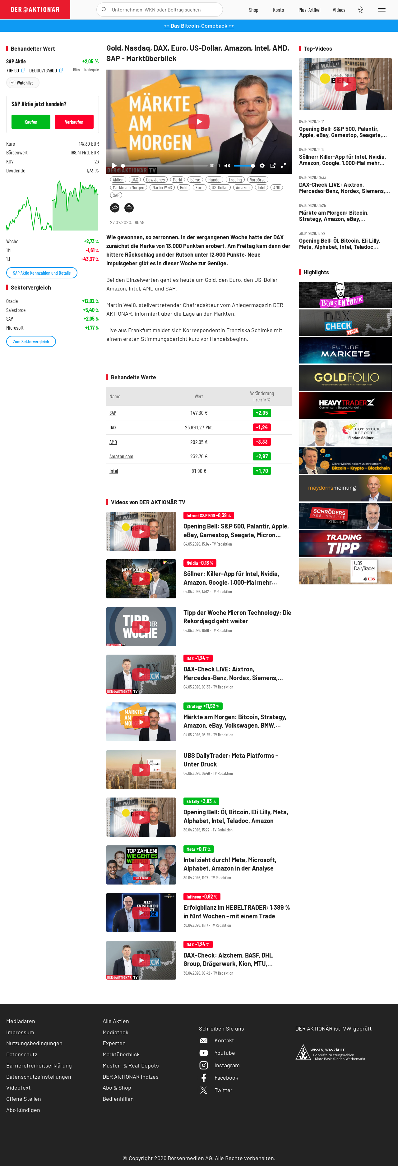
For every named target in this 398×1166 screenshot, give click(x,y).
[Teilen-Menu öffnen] (114, 208)
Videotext (18, 1087)
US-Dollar (220, 187)
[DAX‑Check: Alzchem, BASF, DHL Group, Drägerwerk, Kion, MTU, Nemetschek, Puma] (199, 961)
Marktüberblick (121, 1054)
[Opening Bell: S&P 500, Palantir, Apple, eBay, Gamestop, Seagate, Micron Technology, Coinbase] (199, 532)
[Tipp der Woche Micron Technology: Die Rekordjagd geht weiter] (199, 627)
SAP (116, 195)
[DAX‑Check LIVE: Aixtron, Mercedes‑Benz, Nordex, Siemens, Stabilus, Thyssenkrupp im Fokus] (199, 675)
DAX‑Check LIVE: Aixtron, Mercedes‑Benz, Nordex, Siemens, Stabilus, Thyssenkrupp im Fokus (342, 187)
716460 (15, 69)
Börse (195, 179)
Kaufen (31, 122)
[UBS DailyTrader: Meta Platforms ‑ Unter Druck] (199, 770)
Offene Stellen (23, 1098)
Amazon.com (121, 456)
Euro (200, 187)
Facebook (218, 1077)
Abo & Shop (117, 1087)
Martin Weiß (162, 187)
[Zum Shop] (254, 9)
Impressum (20, 1032)
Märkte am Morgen (128, 187)
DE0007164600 (46, 69)
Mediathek (115, 1032)
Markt (177, 179)
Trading (235, 179)
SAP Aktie (16, 61)
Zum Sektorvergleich (31, 341)
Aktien (118, 179)
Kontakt (216, 1040)
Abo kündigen (23, 1109)
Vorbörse (258, 179)
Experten (114, 1043)
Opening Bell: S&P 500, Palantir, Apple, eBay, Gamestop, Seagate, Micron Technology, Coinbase (340, 132)
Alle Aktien (116, 1020)
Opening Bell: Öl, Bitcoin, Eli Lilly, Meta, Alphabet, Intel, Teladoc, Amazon (339, 243)
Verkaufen (74, 122)
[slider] (164, 166)
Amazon (243, 187)
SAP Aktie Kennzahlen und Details (42, 273)
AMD (276, 187)
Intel (261, 187)
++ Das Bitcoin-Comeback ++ (199, 25)
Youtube (217, 1052)
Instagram (219, 1065)
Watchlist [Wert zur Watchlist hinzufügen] (25, 82)
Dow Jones (155, 179)
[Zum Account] (278, 9)
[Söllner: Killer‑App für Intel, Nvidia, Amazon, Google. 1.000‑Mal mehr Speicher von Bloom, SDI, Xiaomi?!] (199, 579)
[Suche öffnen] (104, 9)
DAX (135, 179)
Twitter (216, 1089)
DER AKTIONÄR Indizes (131, 1076)
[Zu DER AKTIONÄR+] (309, 9)
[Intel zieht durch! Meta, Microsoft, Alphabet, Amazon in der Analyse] (199, 865)
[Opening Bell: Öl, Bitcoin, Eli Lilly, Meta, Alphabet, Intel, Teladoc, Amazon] (199, 818)
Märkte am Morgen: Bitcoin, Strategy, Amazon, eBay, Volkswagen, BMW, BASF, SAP (336, 215)
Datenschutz (21, 1054)
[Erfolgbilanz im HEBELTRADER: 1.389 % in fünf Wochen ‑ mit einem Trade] (199, 913)
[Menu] (381, 9)
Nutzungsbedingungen (34, 1043)
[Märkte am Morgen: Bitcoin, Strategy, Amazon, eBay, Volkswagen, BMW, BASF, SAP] (199, 722)
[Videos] (339, 9)
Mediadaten (20, 1020)
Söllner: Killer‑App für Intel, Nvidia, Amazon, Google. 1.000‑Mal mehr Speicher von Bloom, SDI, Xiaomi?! (342, 159)
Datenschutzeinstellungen (38, 1076)
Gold (183, 187)
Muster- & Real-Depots (131, 1065)
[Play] (114, 166)
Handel (214, 179)
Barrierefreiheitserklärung (39, 1065)
